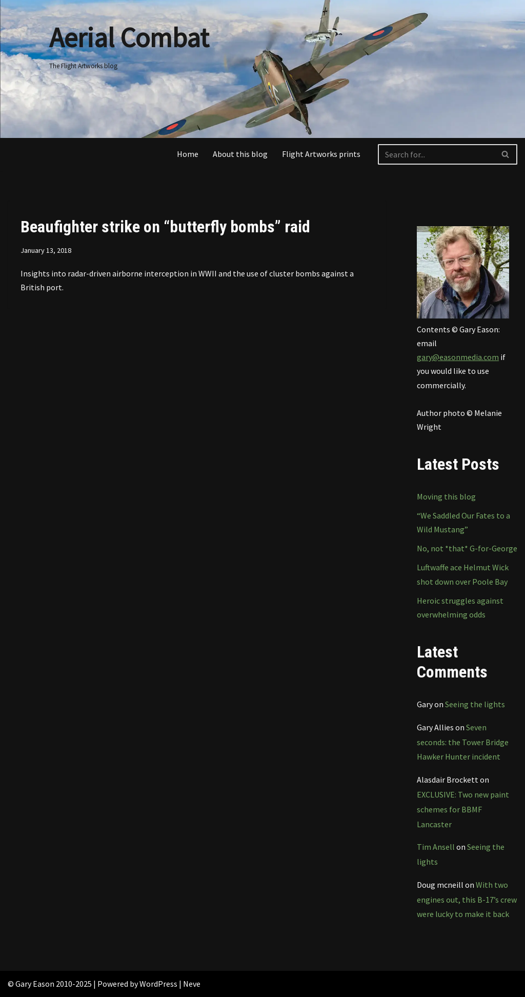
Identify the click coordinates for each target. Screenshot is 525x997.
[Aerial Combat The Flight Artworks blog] (129, 43)
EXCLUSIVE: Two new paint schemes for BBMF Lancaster (463, 809)
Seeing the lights (475, 704)
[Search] (436, 154)
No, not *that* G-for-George (467, 548)
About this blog (240, 154)
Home (187, 154)
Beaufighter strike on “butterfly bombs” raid (165, 226)
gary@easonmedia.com (458, 357)
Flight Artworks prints (321, 154)
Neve (191, 984)
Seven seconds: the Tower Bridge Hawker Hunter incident (463, 742)
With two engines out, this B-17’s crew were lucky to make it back (467, 900)
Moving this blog (446, 496)
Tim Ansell (436, 847)
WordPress (158, 984)
